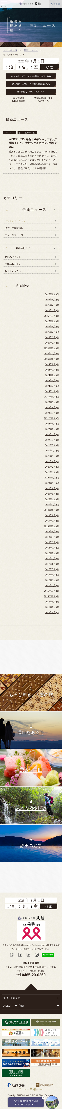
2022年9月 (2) (52, 423)
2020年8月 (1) (52, 488)
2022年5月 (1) (52, 434)
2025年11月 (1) (51, 316)
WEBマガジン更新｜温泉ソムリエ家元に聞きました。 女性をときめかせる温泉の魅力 (33, 143)
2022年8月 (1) (52, 429)
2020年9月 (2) (52, 483)
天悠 (30, 4)
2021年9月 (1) (52, 445)
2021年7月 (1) (52, 450)
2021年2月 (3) (52, 467)
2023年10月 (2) (51, 396)
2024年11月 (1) (51, 353)
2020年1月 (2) (52, 504)
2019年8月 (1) (52, 515)
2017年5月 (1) (52, 569)
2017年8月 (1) (52, 553)
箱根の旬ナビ (23, 248)
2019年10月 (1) (51, 510)
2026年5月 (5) (52, 299)
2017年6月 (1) (52, 564)
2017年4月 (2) (52, 574)
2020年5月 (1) (52, 494)
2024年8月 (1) (52, 364)
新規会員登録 (18, 101)
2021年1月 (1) (52, 472)
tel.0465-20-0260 (30, 975)
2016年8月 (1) (52, 607)
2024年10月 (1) (51, 359)
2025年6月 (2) (52, 321)
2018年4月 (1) (52, 531)
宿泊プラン (43, 101)
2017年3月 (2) (52, 580)
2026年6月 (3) (52, 294)
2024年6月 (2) (52, 375)
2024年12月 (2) (51, 348)
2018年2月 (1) (52, 542)
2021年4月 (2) (52, 461)
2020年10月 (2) (51, 477)
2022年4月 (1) (52, 440)
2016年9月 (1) (52, 601)
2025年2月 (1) (52, 343)
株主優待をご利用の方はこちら (31, 91)
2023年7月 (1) (52, 413)
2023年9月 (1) (52, 402)
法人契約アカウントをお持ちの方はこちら (31, 84)
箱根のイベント (13, 257)
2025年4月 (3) (52, 332)
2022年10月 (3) (51, 418)
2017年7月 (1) (52, 558)
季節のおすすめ (13, 264)
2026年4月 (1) (52, 305)
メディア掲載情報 (14, 228)
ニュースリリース (14, 235)
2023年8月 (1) (52, 407)
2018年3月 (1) (52, 537)
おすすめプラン (13, 271)
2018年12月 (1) (51, 526)
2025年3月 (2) (52, 337)
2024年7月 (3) (52, 370)
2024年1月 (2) (52, 391)
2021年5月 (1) (52, 456)
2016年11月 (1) (51, 591)
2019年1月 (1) (52, 521)
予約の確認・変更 (43, 97)
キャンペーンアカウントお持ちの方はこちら (31, 76)
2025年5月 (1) (52, 326)
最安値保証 (18, 97)
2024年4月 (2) (52, 386)
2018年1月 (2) (52, 548)
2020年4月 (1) (52, 499)
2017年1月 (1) (52, 585)
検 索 (49, 67)
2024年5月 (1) (52, 380)
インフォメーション (15, 221)
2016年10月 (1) (51, 596)
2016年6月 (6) (52, 612)
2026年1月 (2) (52, 310)
